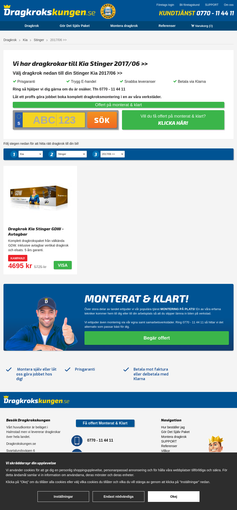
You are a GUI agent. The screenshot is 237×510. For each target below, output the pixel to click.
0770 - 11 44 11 (215, 13)
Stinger (39, 40)
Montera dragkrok (124, 26)
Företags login (165, 4)
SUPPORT (211, 4)
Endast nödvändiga (118, 496)
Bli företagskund (190, 4)
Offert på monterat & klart (118, 105)
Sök (102, 119)
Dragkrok (32, 26)
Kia (25, 40)
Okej (173, 496)
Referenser (167, 26)
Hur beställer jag (173, 427)
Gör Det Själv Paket (75, 26)
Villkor (165, 451)
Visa (63, 265)
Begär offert (156, 337)
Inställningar (63, 496)
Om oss (229, 4)
